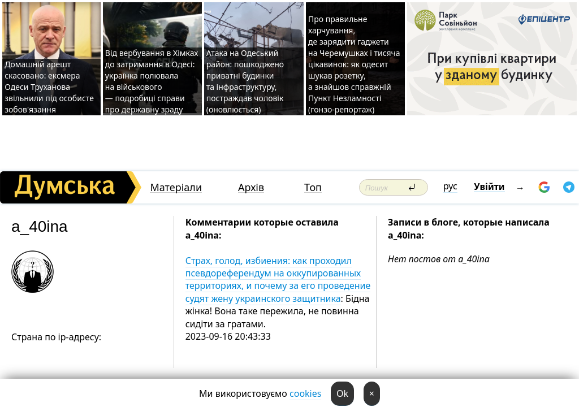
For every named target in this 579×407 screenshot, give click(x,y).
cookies (305, 393)
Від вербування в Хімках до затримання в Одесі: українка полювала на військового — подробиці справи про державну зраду (151, 81)
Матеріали (176, 187)
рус (450, 186)
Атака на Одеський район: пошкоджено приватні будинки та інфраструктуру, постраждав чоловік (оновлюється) (245, 81)
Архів (251, 187)
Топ (313, 187)
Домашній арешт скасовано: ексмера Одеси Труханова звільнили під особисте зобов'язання (49, 87)
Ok (342, 393)
